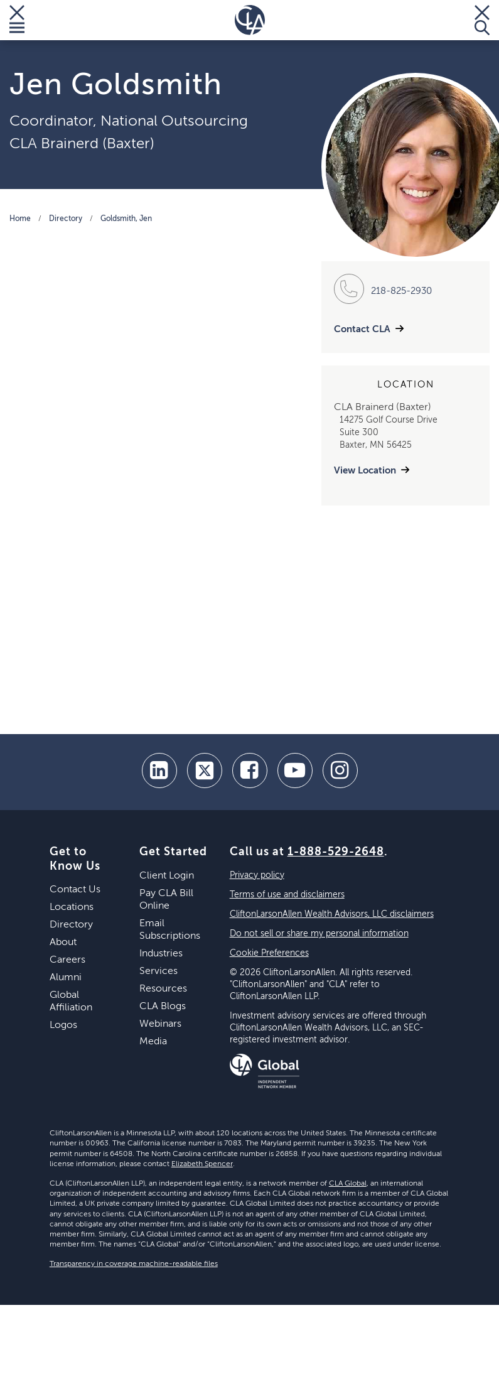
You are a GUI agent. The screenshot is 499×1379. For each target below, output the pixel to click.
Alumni (66, 978)
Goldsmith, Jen (126, 219)
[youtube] (295, 770)
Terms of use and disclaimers (287, 894)
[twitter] (204, 770)
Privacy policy (257, 875)
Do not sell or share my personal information (319, 933)
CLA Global (348, 1183)
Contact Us (75, 890)
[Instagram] (340, 770)
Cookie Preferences (269, 953)
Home (20, 219)
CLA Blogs (162, 1007)
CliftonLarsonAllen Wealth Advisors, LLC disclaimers (332, 914)
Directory (65, 219)
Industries (161, 954)
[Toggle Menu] (16, 20)
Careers (67, 960)
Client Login (166, 876)
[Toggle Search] (482, 20)
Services (158, 971)
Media (153, 1042)
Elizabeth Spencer (202, 1164)
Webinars (160, 1024)
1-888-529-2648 (335, 852)
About (63, 943)
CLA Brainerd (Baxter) (81, 143)
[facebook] (249, 770)
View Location (365, 470)
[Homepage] (250, 20)
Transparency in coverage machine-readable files (134, 1264)
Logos (63, 1025)
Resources (163, 989)
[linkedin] (159, 770)
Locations (72, 907)
